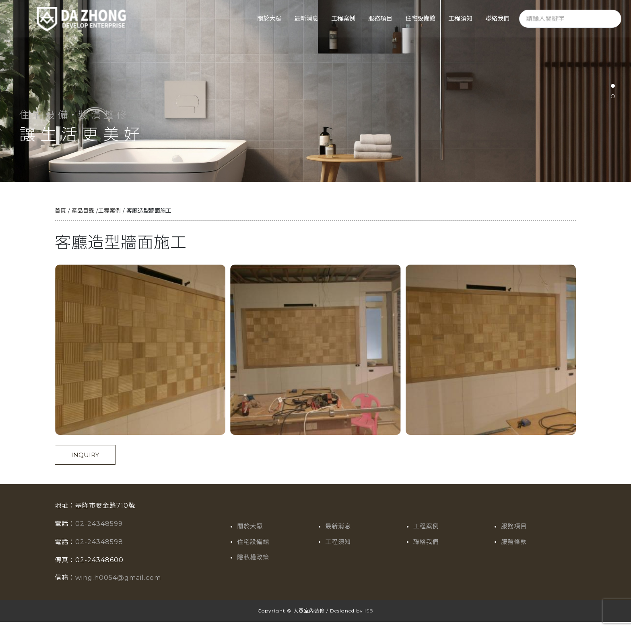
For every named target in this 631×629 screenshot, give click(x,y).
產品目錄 (83, 217)
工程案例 (343, 18)
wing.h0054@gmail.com (118, 585)
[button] (613, 89)
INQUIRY (85, 462)
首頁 (60, 217)
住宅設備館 (420, 18)
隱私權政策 (253, 564)
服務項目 (380, 18)
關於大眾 (269, 18)
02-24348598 (99, 549)
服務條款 (514, 549)
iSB (369, 618)
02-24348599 (99, 531)
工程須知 (460, 18)
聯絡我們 (497, 18)
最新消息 (306, 18)
